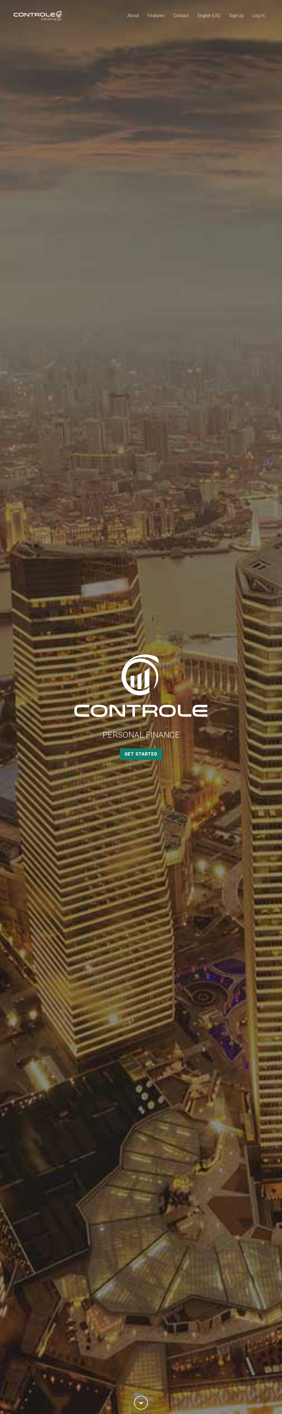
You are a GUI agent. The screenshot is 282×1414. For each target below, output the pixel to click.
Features (156, 15)
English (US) (209, 15)
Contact (181, 15)
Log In (259, 15)
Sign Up (236, 15)
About (133, 15)
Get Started (141, 754)
